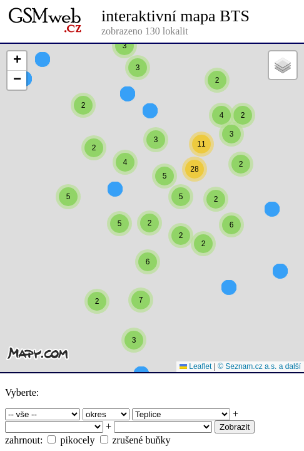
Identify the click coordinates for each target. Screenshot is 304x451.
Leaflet (195, 366)
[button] (124, 80)
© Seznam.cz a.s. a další (259, 366)
